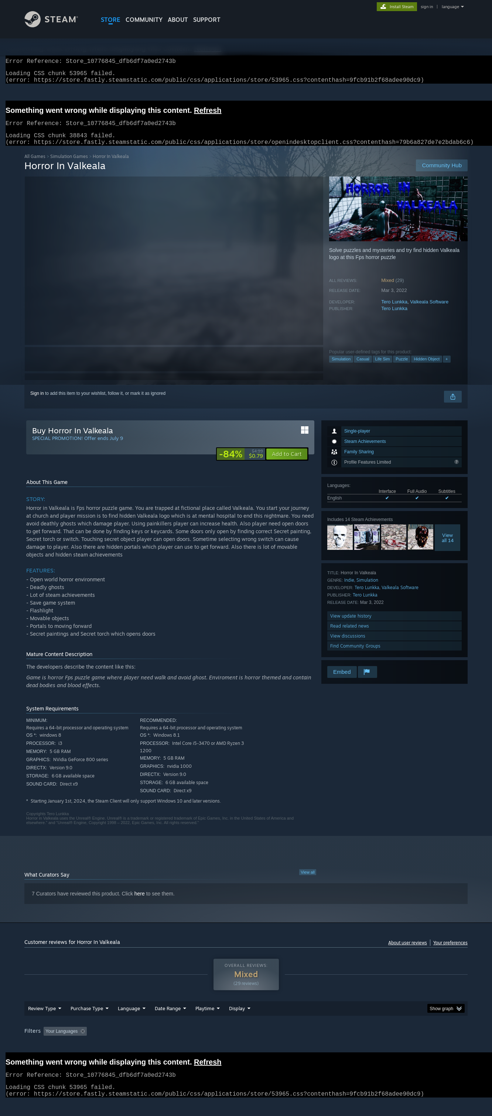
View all (308, 881)
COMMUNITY (144, 19)
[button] (287, 463)
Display (237, 1017)
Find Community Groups (355, 655)
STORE (110, 19)
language (450, 6)
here (139, 902)
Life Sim (382, 368)
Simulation (341, 368)
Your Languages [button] (61, 1040)
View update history (351, 625)
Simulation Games (69, 165)
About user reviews (407, 951)
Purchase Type (87, 1017)
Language (129, 1017)
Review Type (42, 1017)
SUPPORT (207, 19)
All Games (34, 165)
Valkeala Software (429, 310)
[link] (241, 463)
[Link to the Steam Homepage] (56, 25)
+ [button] (446, 368)
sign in (427, 6)
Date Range (168, 1017)
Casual (362, 368)
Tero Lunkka (394, 310)
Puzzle (402, 368)
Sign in (37, 402)
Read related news (349, 635)
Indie (349, 589)
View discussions (347, 645)
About (178, 19)
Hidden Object (427, 368)
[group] (246, 1041)
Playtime (204, 1017)
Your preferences (450, 951)
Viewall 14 (448, 546)
